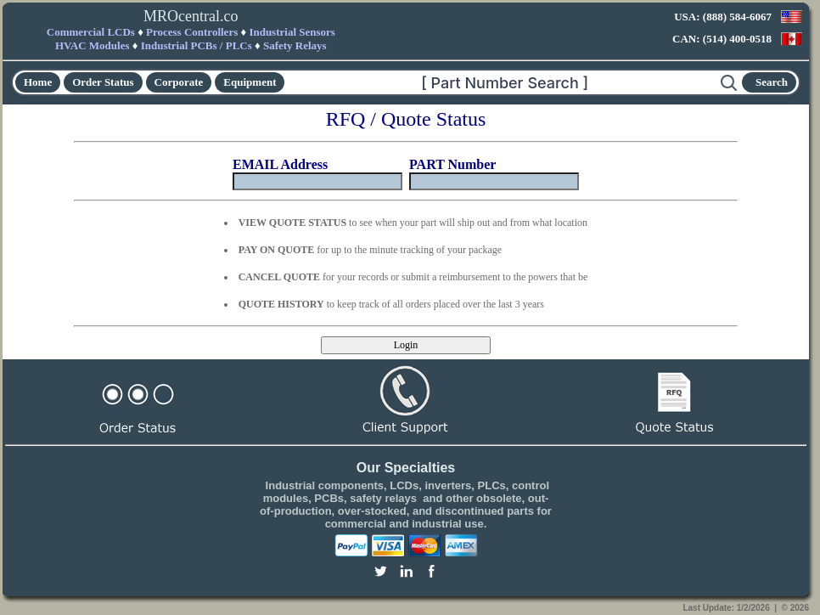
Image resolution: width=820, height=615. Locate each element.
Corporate (179, 82)
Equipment (249, 82)
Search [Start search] (771, 82)
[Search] (502, 82)
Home (38, 82)
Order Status (102, 82)
